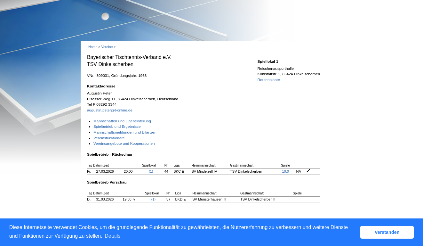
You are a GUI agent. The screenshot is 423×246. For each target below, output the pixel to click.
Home (92, 47)
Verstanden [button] (387, 232)
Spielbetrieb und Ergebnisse (117, 126)
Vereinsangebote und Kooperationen (124, 143)
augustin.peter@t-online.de (109, 110)
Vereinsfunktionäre (109, 138)
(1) (151, 171)
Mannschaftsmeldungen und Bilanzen (124, 132)
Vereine (107, 47)
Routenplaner (269, 80)
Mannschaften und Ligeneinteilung (122, 121)
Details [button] (112, 236)
